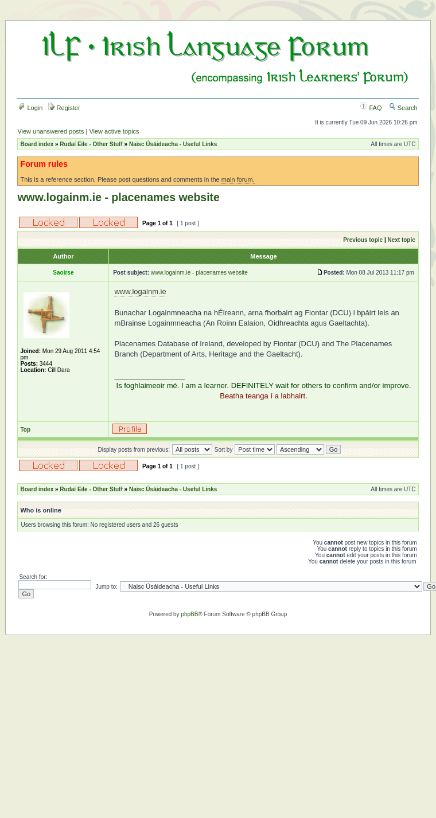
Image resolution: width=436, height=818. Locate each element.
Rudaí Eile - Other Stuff (91, 144)
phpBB (189, 614)
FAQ (371, 107)
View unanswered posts (50, 131)
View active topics (114, 131)
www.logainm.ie (140, 291)
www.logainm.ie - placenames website (118, 197)
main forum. (238, 179)
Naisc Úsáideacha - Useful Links (173, 144)
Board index (36, 144)
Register (64, 107)
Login (30, 107)
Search (403, 107)
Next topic (401, 240)
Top (25, 429)
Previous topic (363, 240)
